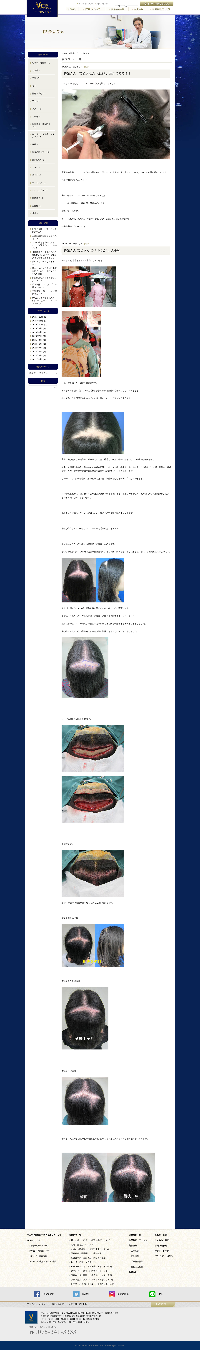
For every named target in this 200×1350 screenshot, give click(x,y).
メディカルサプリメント (102, 1279)
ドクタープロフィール (39, 1245)
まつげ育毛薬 (87, 1284)
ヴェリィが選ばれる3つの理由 (42, 1261)
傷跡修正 (97, 1253)
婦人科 (94, 1275)
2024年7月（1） (39, 348)
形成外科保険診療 (106, 1284)
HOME (72, 9)
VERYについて (92, 9)
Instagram (119, 1294)
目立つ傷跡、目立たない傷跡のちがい (44, 230)
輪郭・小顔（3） (40, 93)
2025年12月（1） (40, 317)
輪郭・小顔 (96, 1240)
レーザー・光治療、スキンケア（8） (43, 135)
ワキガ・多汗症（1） (42, 63)
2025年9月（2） (39, 328)
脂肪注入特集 (137, 1267)
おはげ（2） (37, 205)
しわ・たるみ (77, 1244)
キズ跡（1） (37, 70)
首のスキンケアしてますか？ (43, 263)
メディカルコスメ (79, 1279)
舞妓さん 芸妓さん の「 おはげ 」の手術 (92, 250)
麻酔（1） (36, 144)
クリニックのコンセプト (40, 1251)
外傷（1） (36, 213)
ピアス (74, 1284)
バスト (90, 1244)
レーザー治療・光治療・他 (83, 1262)
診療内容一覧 (117, 9)
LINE (156, 1294)
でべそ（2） (37, 116)
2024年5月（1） (39, 351)
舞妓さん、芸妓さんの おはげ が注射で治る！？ (97, 73)
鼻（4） (35, 86)
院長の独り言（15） (41, 152)
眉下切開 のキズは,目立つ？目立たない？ (45, 285)
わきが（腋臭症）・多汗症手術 (85, 1249)
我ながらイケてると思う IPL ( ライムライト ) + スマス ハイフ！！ (44, 301)
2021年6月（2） (39, 359)
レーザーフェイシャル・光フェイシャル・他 (91, 1266)
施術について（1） (41, 160)
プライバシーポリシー (37, 1304)
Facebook (43, 1294)
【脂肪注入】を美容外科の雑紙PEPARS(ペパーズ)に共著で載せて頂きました (44, 255)
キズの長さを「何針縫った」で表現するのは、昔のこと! (44, 245)
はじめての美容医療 (38, 1256)
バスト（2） (37, 109)
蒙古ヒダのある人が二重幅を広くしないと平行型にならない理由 (44, 271)
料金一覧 (138, 9)
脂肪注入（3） (38, 198)
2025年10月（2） (40, 324)
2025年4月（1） (39, 340)
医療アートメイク (99, 1271)
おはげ (87, 67)
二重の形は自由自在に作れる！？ (44, 237)
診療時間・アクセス (158, 9)
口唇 (85, 1240)
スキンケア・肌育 (79, 1271)
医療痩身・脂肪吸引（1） (41, 125)
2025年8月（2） (39, 332)
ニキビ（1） (37, 167)
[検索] (126, 6)
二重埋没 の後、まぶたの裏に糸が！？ (44, 292)
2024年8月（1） (39, 344)
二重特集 (135, 1251)
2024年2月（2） (39, 355)
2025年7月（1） (39, 336)
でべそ (107, 1249)
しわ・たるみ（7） (41, 190)
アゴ (108, 1240)
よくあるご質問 (85, 4)
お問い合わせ (101, 4)
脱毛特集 (135, 1256)
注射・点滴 (107, 1275)
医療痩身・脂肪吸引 (80, 1253)
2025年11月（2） (40, 321)
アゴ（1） (36, 101)
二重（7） (36, 78)
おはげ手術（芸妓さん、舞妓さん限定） (89, 1258)
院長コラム (75, 53)
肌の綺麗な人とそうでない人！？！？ (44, 279)
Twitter (81, 1294)
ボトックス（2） (40, 182)
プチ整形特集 (137, 1261)
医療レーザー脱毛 (79, 1275)
